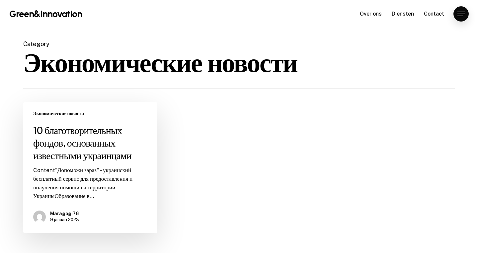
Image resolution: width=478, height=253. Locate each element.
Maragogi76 (64, 213)
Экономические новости (58, 113)
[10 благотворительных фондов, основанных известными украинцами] (90, 167)
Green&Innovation (45, 14)
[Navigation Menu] (461, 14)
